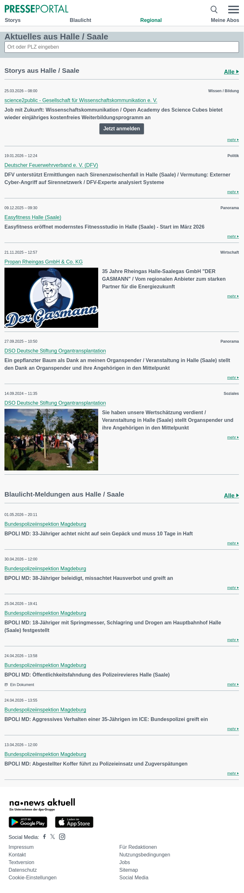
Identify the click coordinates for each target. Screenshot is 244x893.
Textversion (21, 862)
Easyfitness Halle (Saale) (32, 217)
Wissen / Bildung (223, 91)
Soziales (231, 393)
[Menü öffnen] (233, 9)
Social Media (133, 877)
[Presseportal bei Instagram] (60, 836)
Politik (233, 156)
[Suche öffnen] (214, 9)
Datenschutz (23, 870)
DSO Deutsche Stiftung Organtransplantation (55, 351)
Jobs (124, 862)
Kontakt (17, 854)
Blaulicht (80, 20)
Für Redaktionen (138, 847)
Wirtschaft (229, 252)
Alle (231, 72)
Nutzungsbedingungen (144, 854)
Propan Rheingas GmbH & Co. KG (43, 261)
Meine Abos (225, 20)
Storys (13, 20)
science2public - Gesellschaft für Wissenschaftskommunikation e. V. (80, 100)
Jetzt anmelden (121, 128)
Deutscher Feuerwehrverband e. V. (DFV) (51, 165)
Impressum (21, 847)
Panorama (229, 208)
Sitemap (128, 870)
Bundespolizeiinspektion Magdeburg (45, 524)
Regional (151, 20)
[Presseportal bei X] (50, 837)
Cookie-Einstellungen (33, 877)
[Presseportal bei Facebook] (42, 837)
